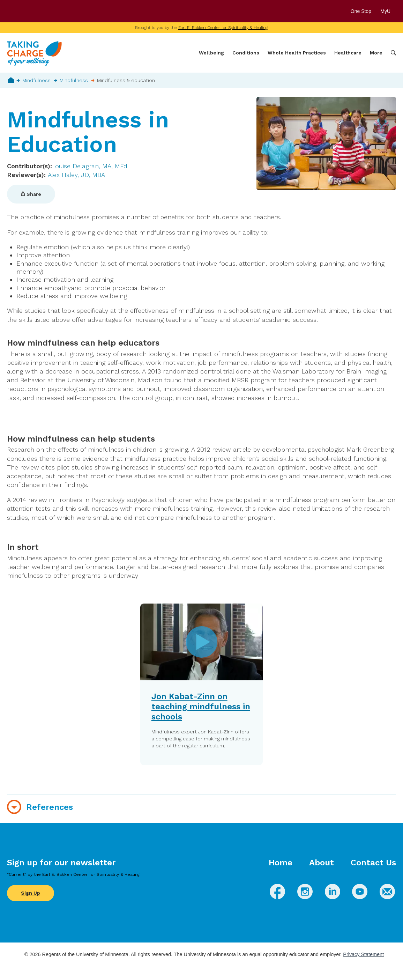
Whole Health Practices (297, 53)
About (321, 862)
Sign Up (30, 893)
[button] (201, 684)
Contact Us (373, 862)
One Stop (361, 11)
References (49, 807)
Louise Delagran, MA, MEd (89, 166)
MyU (388, 11)
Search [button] (393, 53)
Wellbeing (211, 53)
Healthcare (347, 53)
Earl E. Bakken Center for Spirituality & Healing (223, 27)
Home (11, 80)
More (376, 53)
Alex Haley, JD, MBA (76, 174)
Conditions (245, 53)
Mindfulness (36, 80)
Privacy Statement (363, 954)
